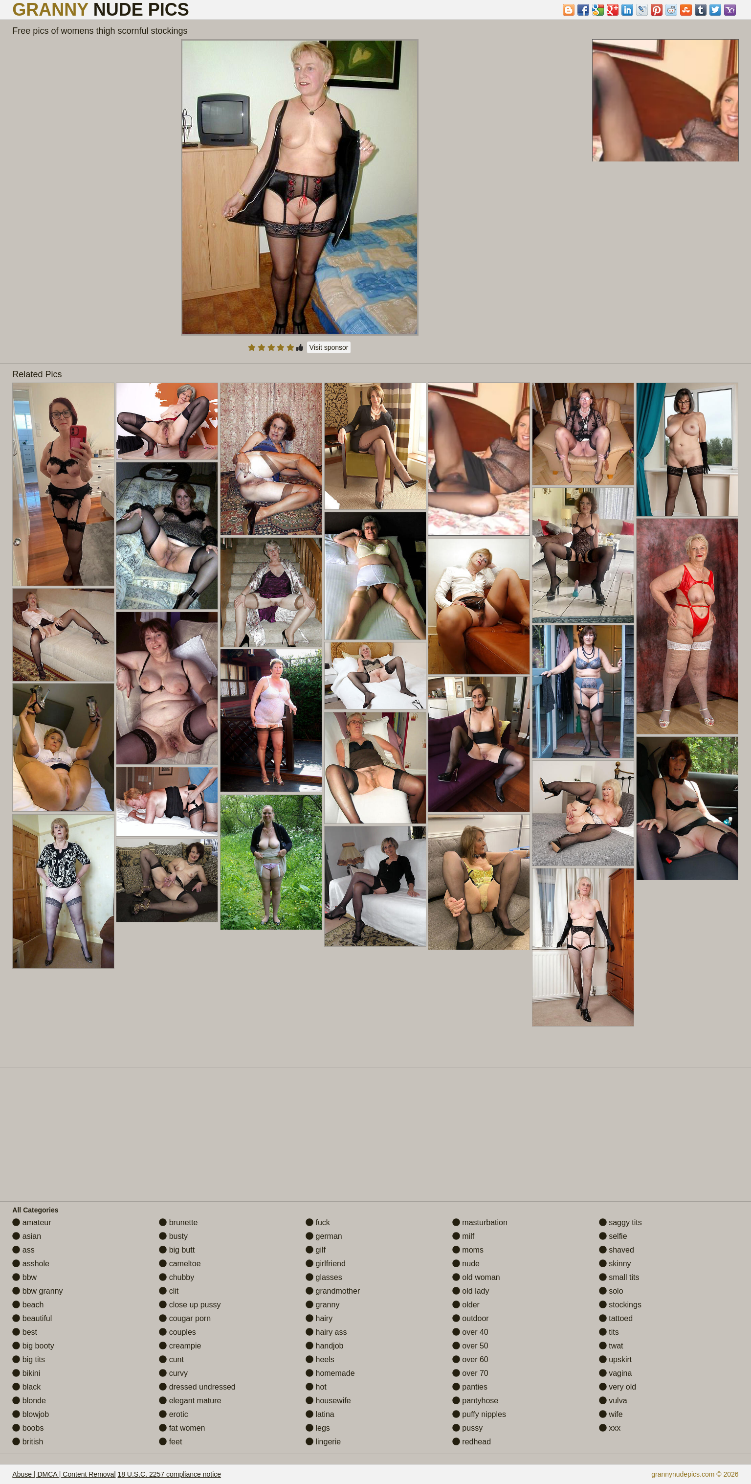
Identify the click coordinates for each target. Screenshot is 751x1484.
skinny (615, 1263)
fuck (318, 1222)
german (324, 1236)
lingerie (323, 1442)
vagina (615, 1373)
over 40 (470, 1332)
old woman (476, 1277)
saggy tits (620, 1222)
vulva (613, 1400)
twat (611, 1346)
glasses (324, 1277)
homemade (330, 1373)
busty (173, 1236)
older (466, 1305)
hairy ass (326, 1332)
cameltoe (179, 1263)
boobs (28, 1428)
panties (469, 1387)
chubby (176, 1277)
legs (318, 1428)
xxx (609, 1428)
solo (611, 1291)
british (27, 1442)
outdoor (470, 1318)
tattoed (616, 1318)
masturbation (480, 1222)
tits (609, 1332)
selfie (613, 1236)
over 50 (470, 1346)
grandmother (333, 1291)
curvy (173, 1373)
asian (26, 1236)
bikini (26, 1373)
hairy (319, 1318)
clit (168, 1291)
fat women (182, 1428)
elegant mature (190, 1400)
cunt (171, 1359)
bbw (24, 1277)
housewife (328, 1400)
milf (463, 1236)
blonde (29, 1400)
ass (23, 1250)
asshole (30, 1263)
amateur (31, 1222)
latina (320, 1414)
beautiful (32, 1318)
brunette (178, 1222)
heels (320, 1359)
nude (466, 1263)
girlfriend (326, 1263)
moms (468, 1250)
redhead (471, 1442)
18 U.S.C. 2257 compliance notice (169, 1474)
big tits (28, 1359)
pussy (467, 1428)
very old (617, 1387)
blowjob (30, 1414)
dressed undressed (197, 1387)
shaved (616, 1250)
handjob (324, 1346)
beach (28, 1305)
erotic (173, 1414)
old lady (470, 1291)
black (26, 1387)
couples (177, 1332)
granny (322, 1305)
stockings (620, 1305)
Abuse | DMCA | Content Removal (63, 1474)
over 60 (470, 1359)
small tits (619, 1277)
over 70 (470, 1373)
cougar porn (185, 1318)
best (24, 1332)
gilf (316, 1250)
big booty (33, 1346)
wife (611, 1414)
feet (170, 1442)
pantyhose (475, 1400)
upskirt (615, 1359)
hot (316, 1387)
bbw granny (37, 1291)
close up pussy (190, 1305)
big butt (177, 1250)
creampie (180, 1346)
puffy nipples (479, 1414)
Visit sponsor (329, 347)
